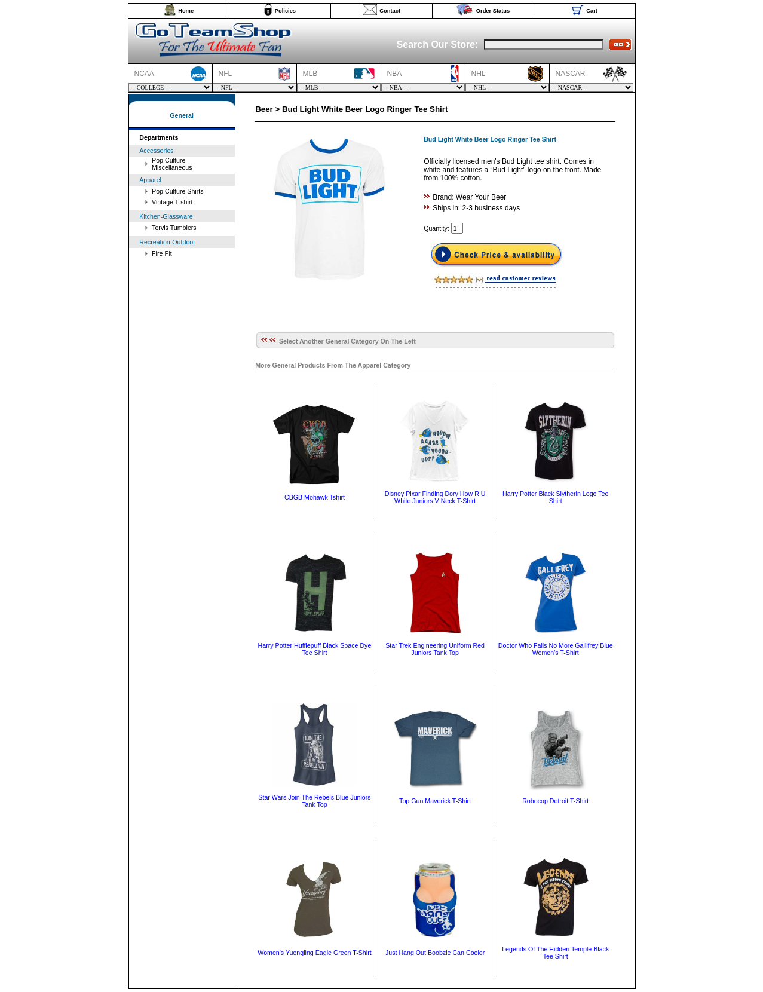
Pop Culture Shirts (177, 191)
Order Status (493, 11)
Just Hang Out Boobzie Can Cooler (435, 952)
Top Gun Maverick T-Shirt (435, 800)
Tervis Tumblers (174, 227)
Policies (285, 11)
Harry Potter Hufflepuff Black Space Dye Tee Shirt (315, 649)
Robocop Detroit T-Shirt (555, 800)
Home (186, 11)
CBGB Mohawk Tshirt (314, 497)
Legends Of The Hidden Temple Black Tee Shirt (555, 952)
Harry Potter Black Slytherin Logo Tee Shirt (555, 497)
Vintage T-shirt (172, 202)
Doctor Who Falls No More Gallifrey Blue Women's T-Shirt (555, 649)
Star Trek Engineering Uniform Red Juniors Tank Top (435, 649)
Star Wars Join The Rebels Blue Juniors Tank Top (314, 801)
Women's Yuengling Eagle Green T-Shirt (314, 952)
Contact (389, 11)
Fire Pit (162, 253)
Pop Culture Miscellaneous (172, 164)
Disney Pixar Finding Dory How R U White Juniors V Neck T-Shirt (435, 497)
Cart (591, 11)
